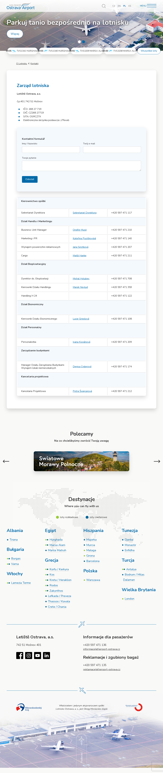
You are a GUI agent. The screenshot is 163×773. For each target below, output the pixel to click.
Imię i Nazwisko (29, 143)
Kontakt (34, 63)
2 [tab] (83, 41)
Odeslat (29, 179)
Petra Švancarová (82, 391)
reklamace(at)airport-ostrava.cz (102, 670)
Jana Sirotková (80, 247)
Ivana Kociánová (81, 342)
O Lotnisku (21, 63)
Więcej (15, 34)
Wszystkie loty (149, 51)
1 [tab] (79, 41)
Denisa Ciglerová (82, 366)
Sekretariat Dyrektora (84, 212)
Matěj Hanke (79, 255)
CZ (113, 5)
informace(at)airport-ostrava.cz (102, 650)
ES (129, 5)
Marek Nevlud (80, 287)
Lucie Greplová (81, 319)
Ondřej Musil (80, 230)
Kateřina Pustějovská (84, 238)
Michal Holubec (81, 278)
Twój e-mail (89, 143)
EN (119, 5)
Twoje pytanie (29, 158)
